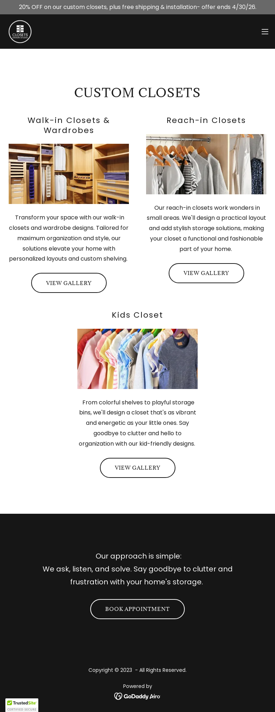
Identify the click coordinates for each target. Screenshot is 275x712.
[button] (265, 31)
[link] (20, 31)
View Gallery (69, 283)
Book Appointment (137, 609)
